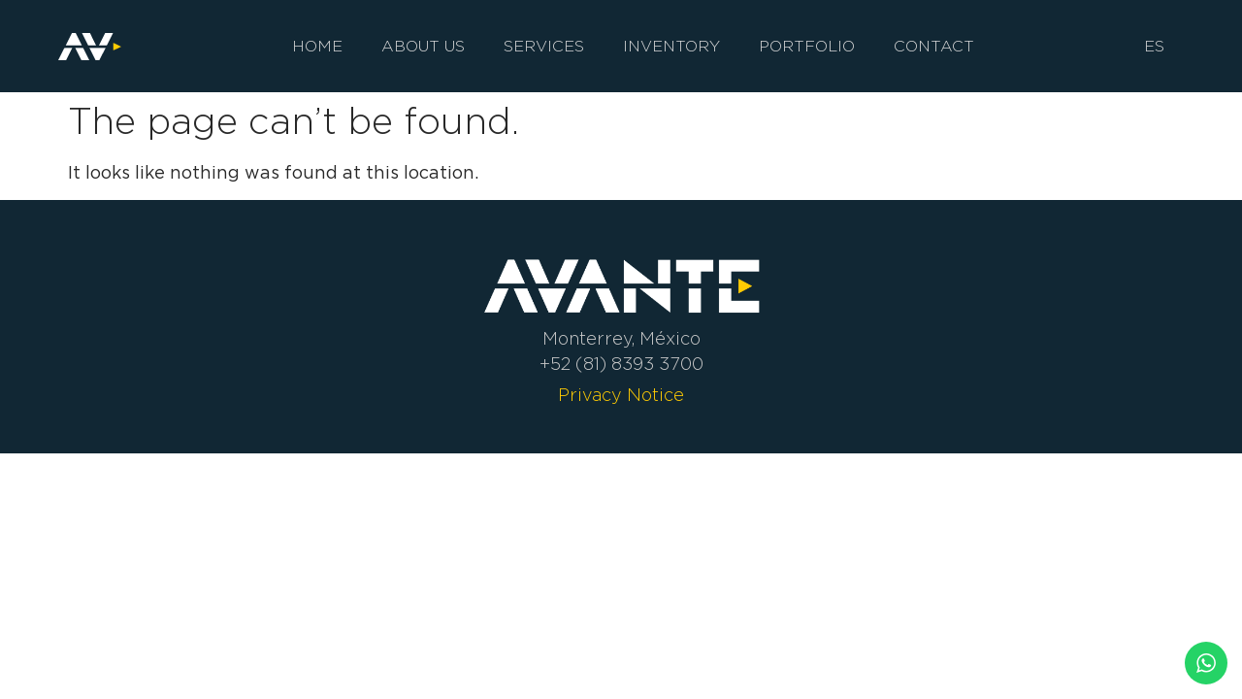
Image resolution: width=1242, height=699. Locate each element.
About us (423, 46)
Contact (934, 46)
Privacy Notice (621, 395)
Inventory (671, 46)
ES (1154, 46)
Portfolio (807, 46)
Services (544, 46)
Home (317, 46)
